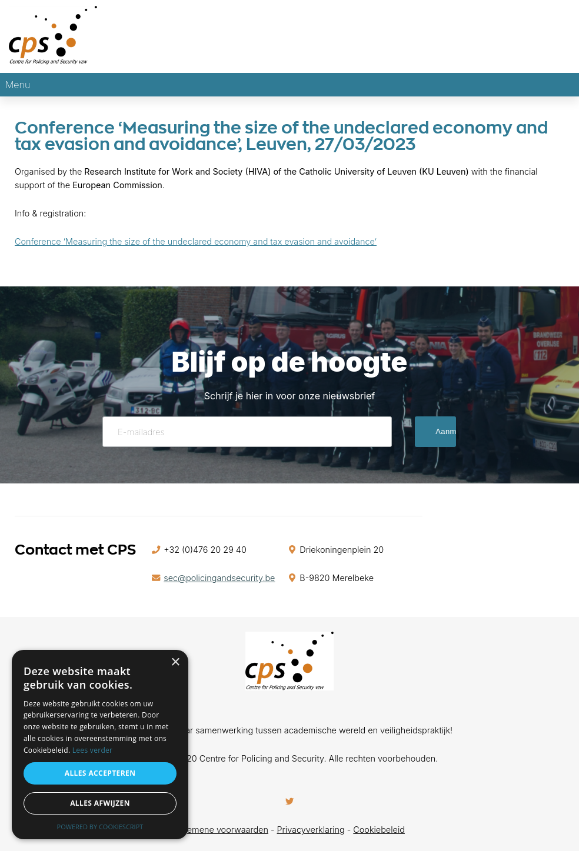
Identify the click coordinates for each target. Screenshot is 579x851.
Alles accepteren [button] (100, 773)
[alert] (100, 744)
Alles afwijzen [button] (100, 803)
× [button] (175, 662)
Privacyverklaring (311, 830)
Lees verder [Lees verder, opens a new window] (92, 750)
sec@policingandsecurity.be (219, 578)
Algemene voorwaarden (221, 830)
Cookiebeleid (379, 830)
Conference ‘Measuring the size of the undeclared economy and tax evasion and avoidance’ (196, 241)
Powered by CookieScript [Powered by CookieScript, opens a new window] (100, 826)
